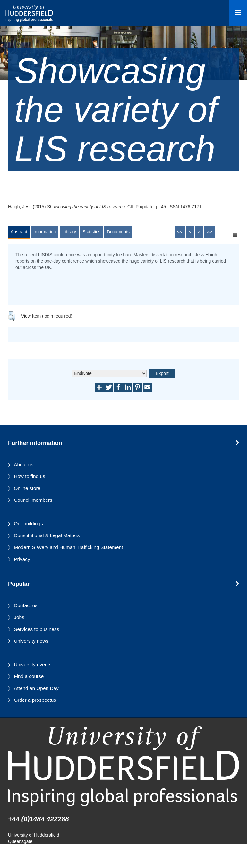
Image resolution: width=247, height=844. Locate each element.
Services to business (36, 629)
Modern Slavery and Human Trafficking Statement (68, 547)
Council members (33, 500)
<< (179, 231)
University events (32, 664)
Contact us (26, 605)
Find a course (29, 676)
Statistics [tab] (91, 231)
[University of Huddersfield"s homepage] (123, 766)
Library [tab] (69, 231)
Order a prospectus (35, 700)
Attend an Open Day (36, 688)
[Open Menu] (238, 13)
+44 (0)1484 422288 (38, 818)
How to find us (29, 476)
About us (23, 464)
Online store (27, 488)
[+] (235, 234)
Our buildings (28, 523)
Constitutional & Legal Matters (47, 535)
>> (209, 231)
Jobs (19, 617)
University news (31, 641)
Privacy (22, 559)
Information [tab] (44, 231)
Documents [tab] (118, 231)
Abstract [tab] (19, 231)
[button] (11, 316)
